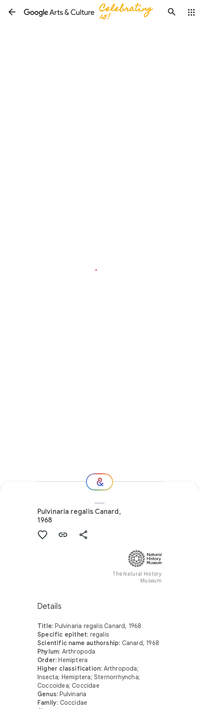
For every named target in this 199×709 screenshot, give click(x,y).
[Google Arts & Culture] (92, 12)
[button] (12, 12)
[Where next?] (99, 481)
